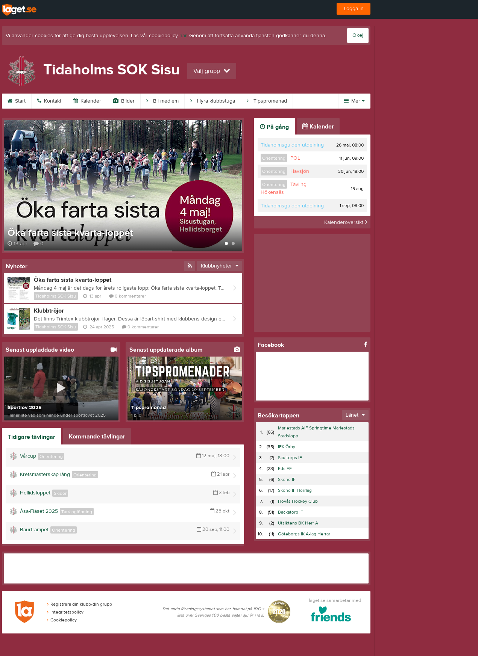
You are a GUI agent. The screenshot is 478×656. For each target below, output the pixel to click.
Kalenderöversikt (345, 222)
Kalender (87, 101)
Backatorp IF (290, 512)
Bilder (124, 101)
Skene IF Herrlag (295, 490)
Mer (354, 101)
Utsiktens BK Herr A (298, 523)
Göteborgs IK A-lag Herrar (304, 534)
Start (17, 101)
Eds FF (285, 469)
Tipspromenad (267, 101)
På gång (274, 127)
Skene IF (287, 479)
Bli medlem (162, 101)
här (183, 35)
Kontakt (49, 101)
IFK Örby (286, 447)
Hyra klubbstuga (212, 101)
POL (295, 158)
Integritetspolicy (65, 612)
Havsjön (299, 171)
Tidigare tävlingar (31, 437)
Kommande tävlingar (97, 436)
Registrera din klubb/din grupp (79, 604)
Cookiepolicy (62, 620)
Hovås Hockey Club (298, 501)
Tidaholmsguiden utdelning (292, 145)
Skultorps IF (290, 458)
